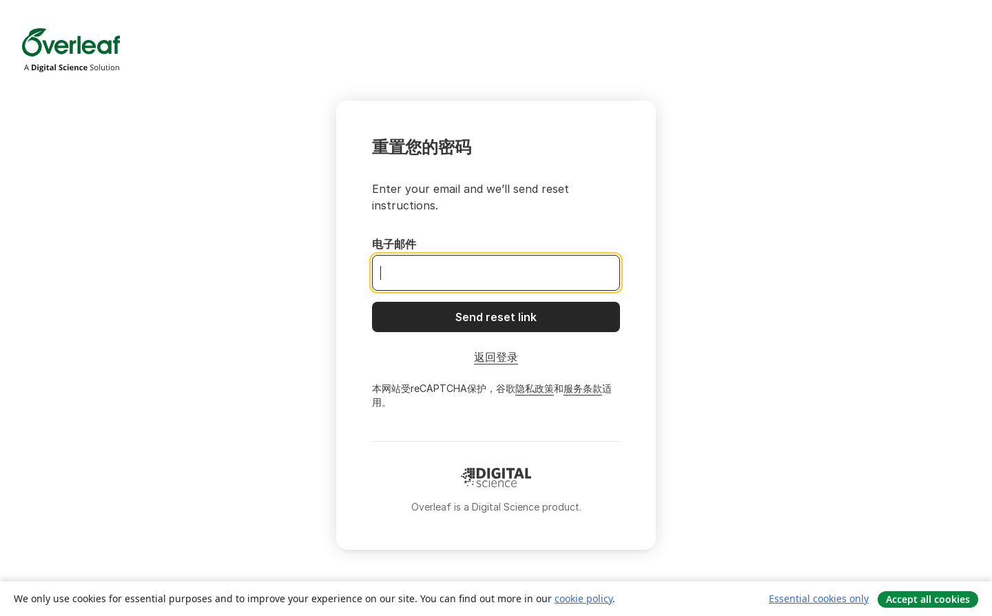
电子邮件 (394, 244)
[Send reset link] (496, 317)
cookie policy (583, 598)
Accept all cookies (928, 599)
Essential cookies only (819, 598)
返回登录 (496, 357)
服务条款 (583, 388)
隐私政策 (534, 388)
